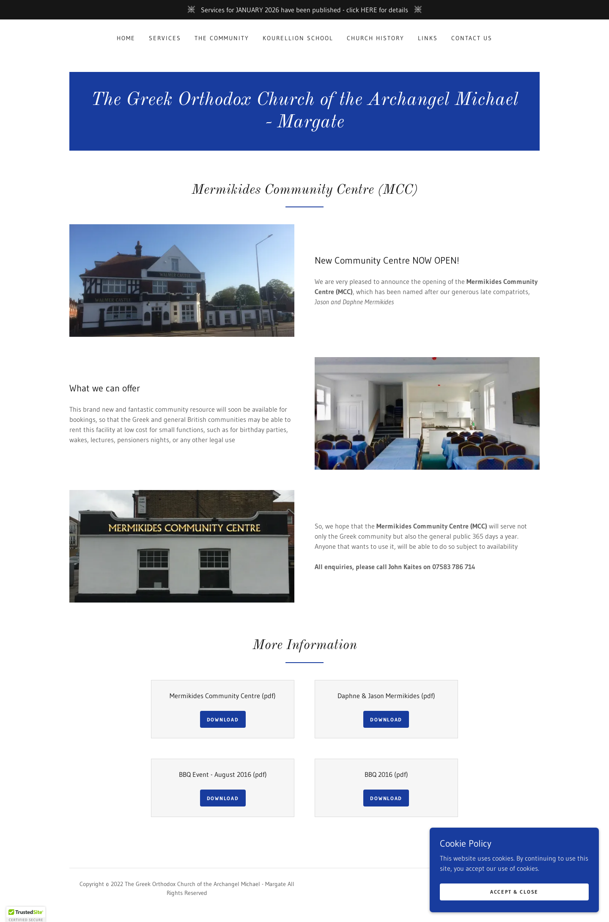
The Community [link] (222, 38)
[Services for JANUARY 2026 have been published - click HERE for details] (304, 9)
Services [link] (165, 38)
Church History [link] (375, 38)
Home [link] (126, 38)
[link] (304, 125)
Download (223, 719)
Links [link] (428, 38)
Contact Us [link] (471, 38)
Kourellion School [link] (298, 38)
